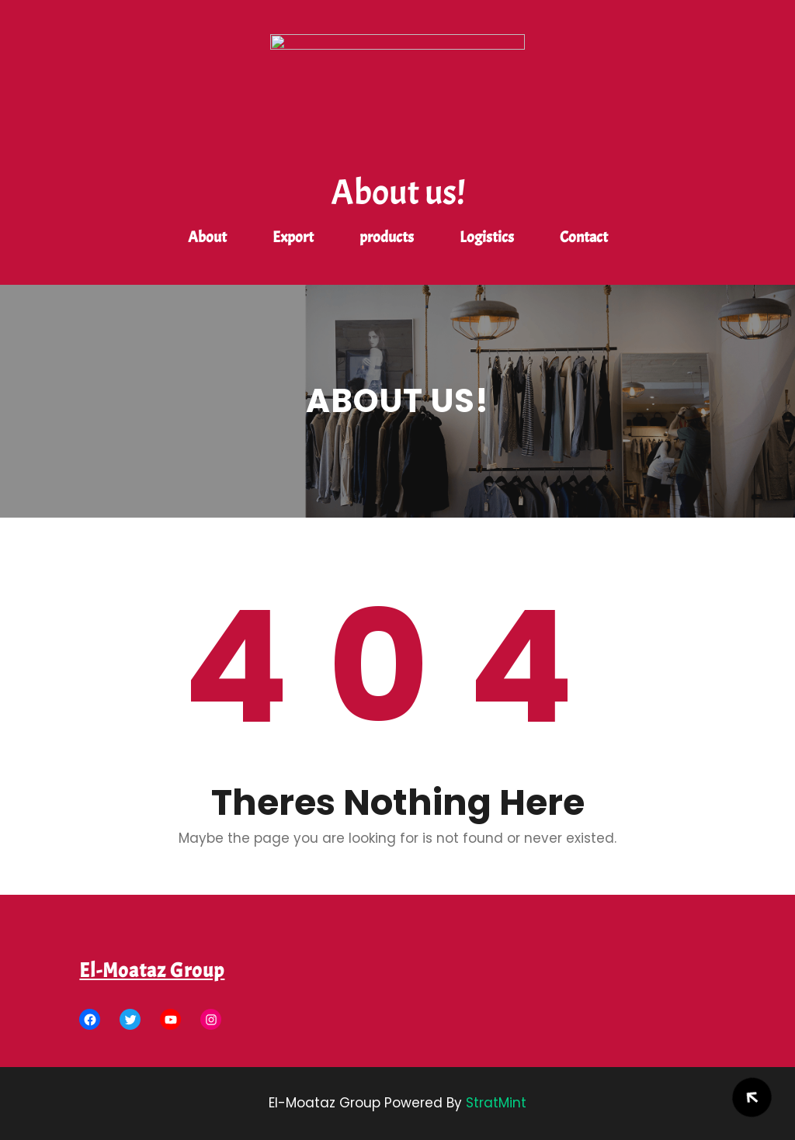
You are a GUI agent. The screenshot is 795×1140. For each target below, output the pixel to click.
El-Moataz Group (151, 970)
